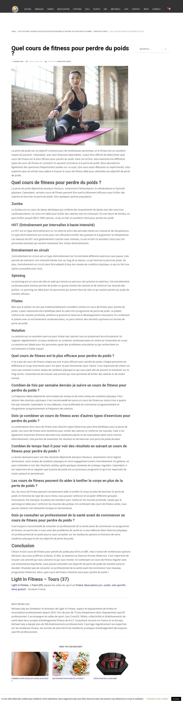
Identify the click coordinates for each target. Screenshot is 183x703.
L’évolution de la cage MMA (105, 678)
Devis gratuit (18, 589)
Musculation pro (93, 585)
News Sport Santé (64, 61)
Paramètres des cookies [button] (157, 698)
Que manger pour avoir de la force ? (68, 678)
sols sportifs (118, 585)
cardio (107, 585)
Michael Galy (19, 61)
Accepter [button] (176, 699)
